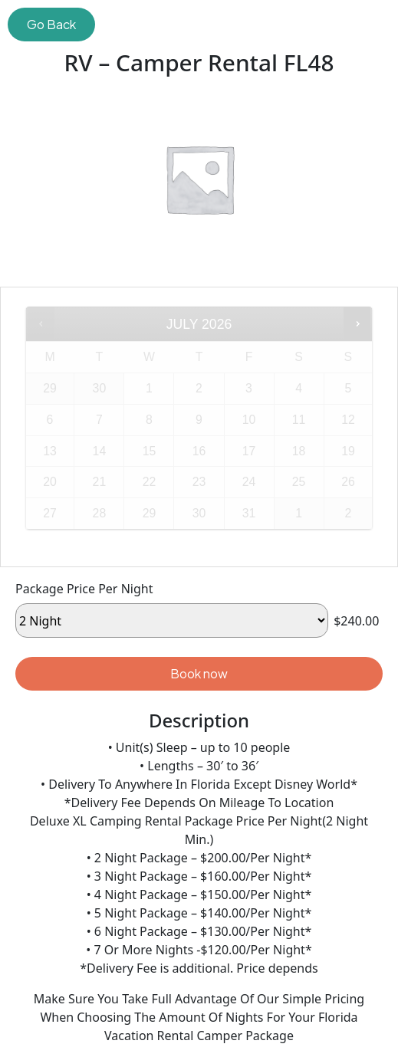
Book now (199, 673)
